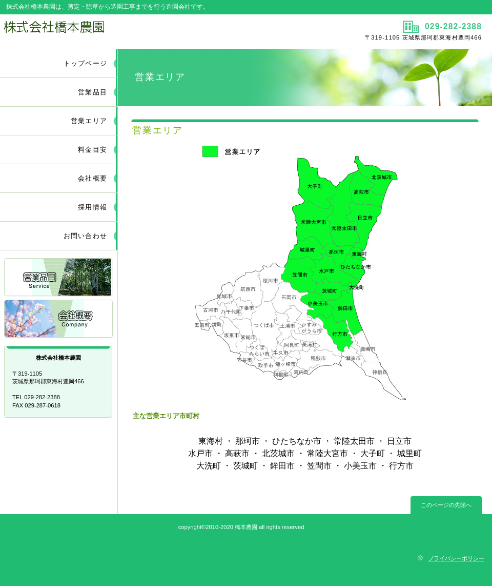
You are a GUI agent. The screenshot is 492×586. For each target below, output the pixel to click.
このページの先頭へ (446, 505)
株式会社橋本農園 (122, 31)
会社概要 (59, 319)
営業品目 (59, 278)
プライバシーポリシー (456, 558)
